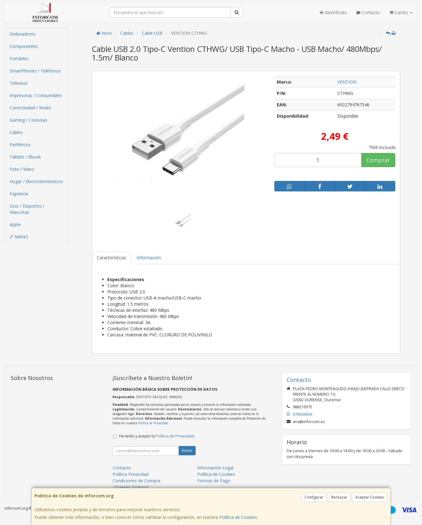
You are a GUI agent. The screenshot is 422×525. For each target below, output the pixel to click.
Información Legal (215, 468)
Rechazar (339, 497)
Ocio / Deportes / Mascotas (27, 209)
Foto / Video (22, 169)
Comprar (378, 160)
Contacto (368, 12)
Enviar (187, 450)
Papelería (19, 194)
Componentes (24, 46)
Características (111, 258)
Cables (16, 132)
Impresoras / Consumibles (36, 95)
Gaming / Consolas (28, 120)
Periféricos (20, 144)
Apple (15, 224)
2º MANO (19, 237)
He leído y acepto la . (157, 436)
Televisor (19, 83)
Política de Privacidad (153, 423)
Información (149, 258)
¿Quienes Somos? (130, 487)
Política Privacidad (131, 474)
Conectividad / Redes (30, 108)
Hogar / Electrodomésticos (36, 181)
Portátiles (19, 58)
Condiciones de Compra (136, 481)
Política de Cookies (238, 517)
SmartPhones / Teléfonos (35, 71)
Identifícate (333, 12)
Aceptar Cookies (369, 497)
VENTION (346, 82)
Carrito (400, 12)
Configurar (314, 497)
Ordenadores (23, 34)
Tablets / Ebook (25, 157)
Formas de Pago (213, 481)
